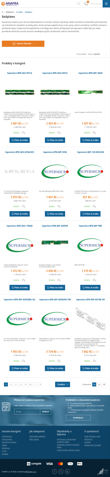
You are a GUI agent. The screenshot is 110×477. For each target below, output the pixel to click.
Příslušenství (7, 436)
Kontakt (5, 454)
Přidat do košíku (19, 140)
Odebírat (45, 411)
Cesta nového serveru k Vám (68, 450)
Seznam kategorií (11, 431)
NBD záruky (34, 439)
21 (31, 384)
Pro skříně (19, 12)
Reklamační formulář (92, 445)
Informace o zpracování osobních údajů (66, 440)
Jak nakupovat (37, 431)
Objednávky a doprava (64, 433)
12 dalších (62, 384)
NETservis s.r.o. (30, 472)
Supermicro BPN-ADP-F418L (55, 152)
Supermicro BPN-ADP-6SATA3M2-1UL (19, 299)
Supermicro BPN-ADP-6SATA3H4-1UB (55, 299)
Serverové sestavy (9, 442)
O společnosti (91, 431)
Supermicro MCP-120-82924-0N (90, 152)
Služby (4, 445)
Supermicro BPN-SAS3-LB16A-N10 (19, 152)
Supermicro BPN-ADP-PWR (90, 225)
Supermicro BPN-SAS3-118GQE (20, 225)
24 (99, 384)
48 (104, 384)
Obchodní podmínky (37, 436)
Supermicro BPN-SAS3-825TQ (54, 72)
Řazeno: (98, 54)
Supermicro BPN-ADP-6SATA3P (55, 225)
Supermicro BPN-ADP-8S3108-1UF (90, 299)
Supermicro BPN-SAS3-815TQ (19, 72)
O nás (4, 451)
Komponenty (7, 439)
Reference (6, 448)
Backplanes (28, 12)
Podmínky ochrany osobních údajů (68, 445)
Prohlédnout (78, 417)
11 (26, 384)
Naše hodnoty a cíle (92, 436)
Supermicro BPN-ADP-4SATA (90, 72)
